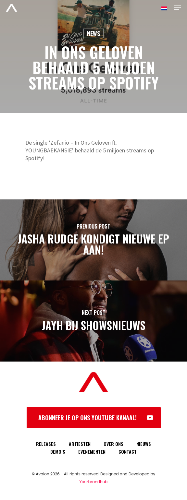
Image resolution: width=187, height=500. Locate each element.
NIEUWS (143, 443)
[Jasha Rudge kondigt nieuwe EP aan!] (93, 239)
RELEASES (46, 443)
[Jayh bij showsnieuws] (93, 321)
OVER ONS (113, 443)
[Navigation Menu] (177, 8)
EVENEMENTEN (92, 451)
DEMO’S (57, 451)
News (93, 33)
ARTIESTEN (80, 443)
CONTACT (127, 451)
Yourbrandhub (94, 481)
